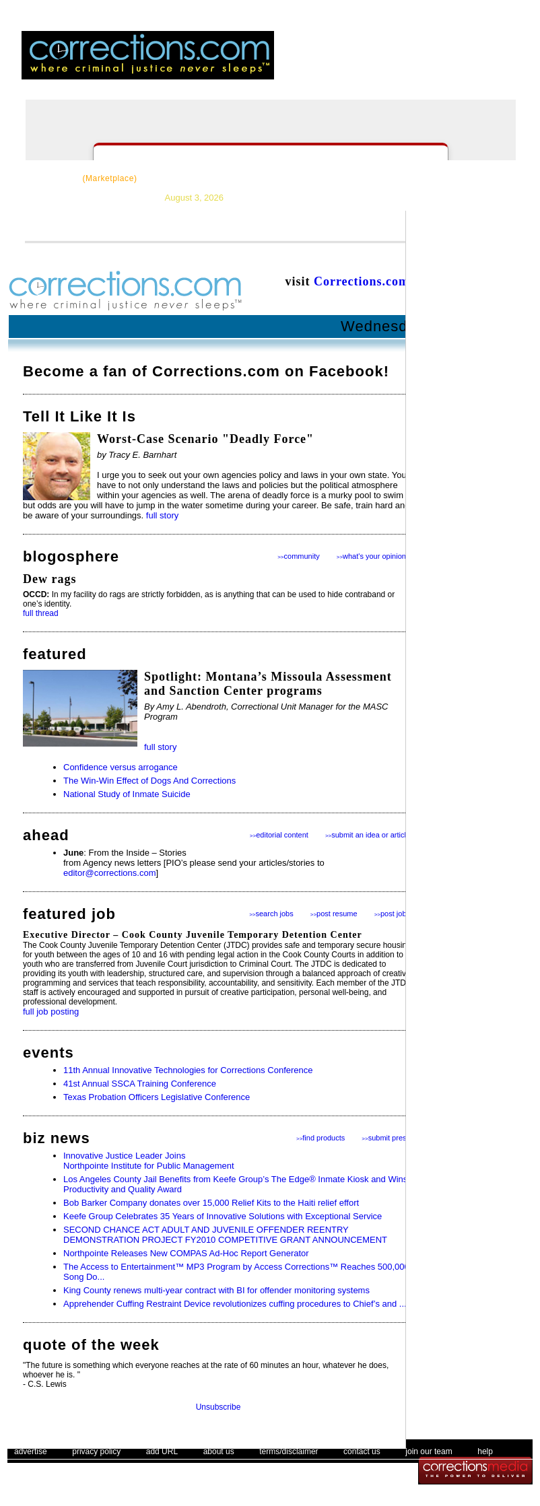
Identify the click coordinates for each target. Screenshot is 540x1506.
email (477, 64)
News (238, 178)
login (392, 64)
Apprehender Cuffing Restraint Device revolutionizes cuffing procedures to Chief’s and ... (235, 1304)
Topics (284, 178)
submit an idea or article (367, 835)
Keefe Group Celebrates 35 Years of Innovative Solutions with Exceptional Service (222, 1216)
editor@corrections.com (109, 873)
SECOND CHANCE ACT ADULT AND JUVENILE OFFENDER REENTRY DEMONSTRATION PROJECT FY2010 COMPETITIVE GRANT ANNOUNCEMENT (225, 1235)
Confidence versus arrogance (120, 767)
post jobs (392, 914)
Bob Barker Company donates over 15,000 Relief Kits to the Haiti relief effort (211, 1203)
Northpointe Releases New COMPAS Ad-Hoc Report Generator (186, 1253)
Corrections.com (361, 281)
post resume (334, 914)
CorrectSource (80, 178)
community (298, 556)
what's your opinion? (373, 556)
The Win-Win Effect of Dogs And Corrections (149, 781)
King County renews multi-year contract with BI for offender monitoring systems (216, 1290)
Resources (182, 178)
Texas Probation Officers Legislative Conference (156, 1097)
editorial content (279, 835)
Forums (390, 178)
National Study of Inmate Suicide (127, 794)
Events (443, 178)
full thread (41, 613)
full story (162, 515)
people (518, 64)
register (429, 64)
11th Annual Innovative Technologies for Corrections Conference (188, 1070)
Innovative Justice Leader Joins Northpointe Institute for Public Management (148, 1161)
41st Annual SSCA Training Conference (139, 1084)
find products (320, 1138)
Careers (336, 178)
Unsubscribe (218, 1407)
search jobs (271, 914)
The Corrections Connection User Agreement (339, 1475)
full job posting (51, 1011)
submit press (386, 1138)
